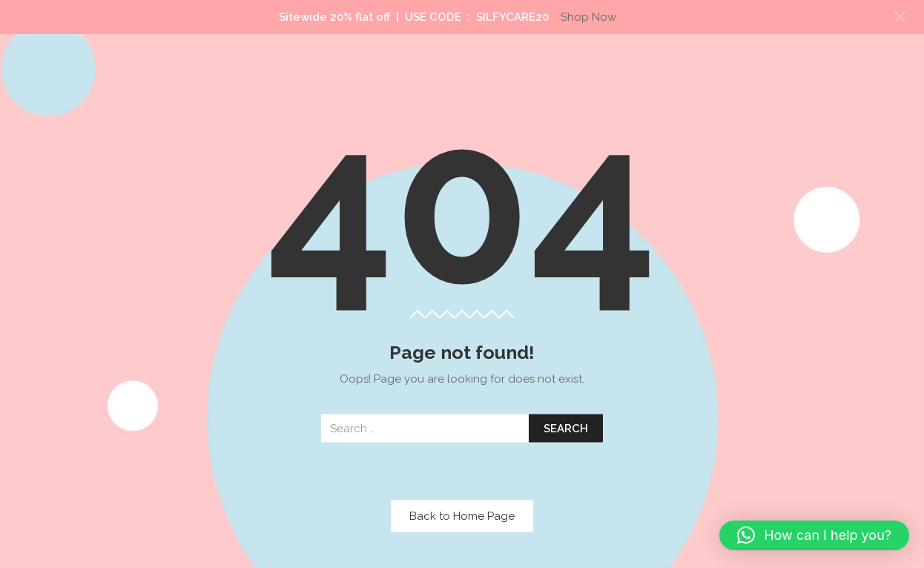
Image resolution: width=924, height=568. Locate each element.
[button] (814, 535)
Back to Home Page (462, 516)
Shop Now (588, 17)
